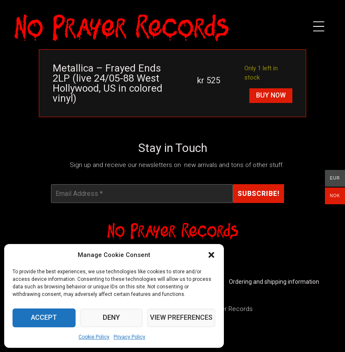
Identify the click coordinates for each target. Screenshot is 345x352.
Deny (112, 318)
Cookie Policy (94, 337)
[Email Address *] (142, 193)
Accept (44, 318)
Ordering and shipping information (274, 282)
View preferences (182, 318)
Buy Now (271, 95)
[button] (211, 255)
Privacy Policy (129, 337)
